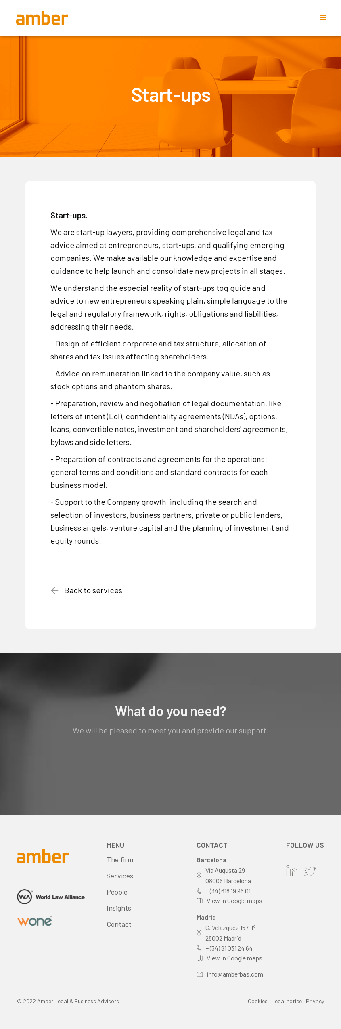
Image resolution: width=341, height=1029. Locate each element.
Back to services (93, 590)
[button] (323, 17)
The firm (120, 859)
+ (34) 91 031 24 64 (229, 948)
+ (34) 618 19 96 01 (228, 891)
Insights (119, 907)
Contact (119, 924)
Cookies (258, 1001)
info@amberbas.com (235, 974)
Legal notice (287, 1001)
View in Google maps (234, 900)
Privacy (315, 1001)
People (117, 891)
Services (120, 875)
